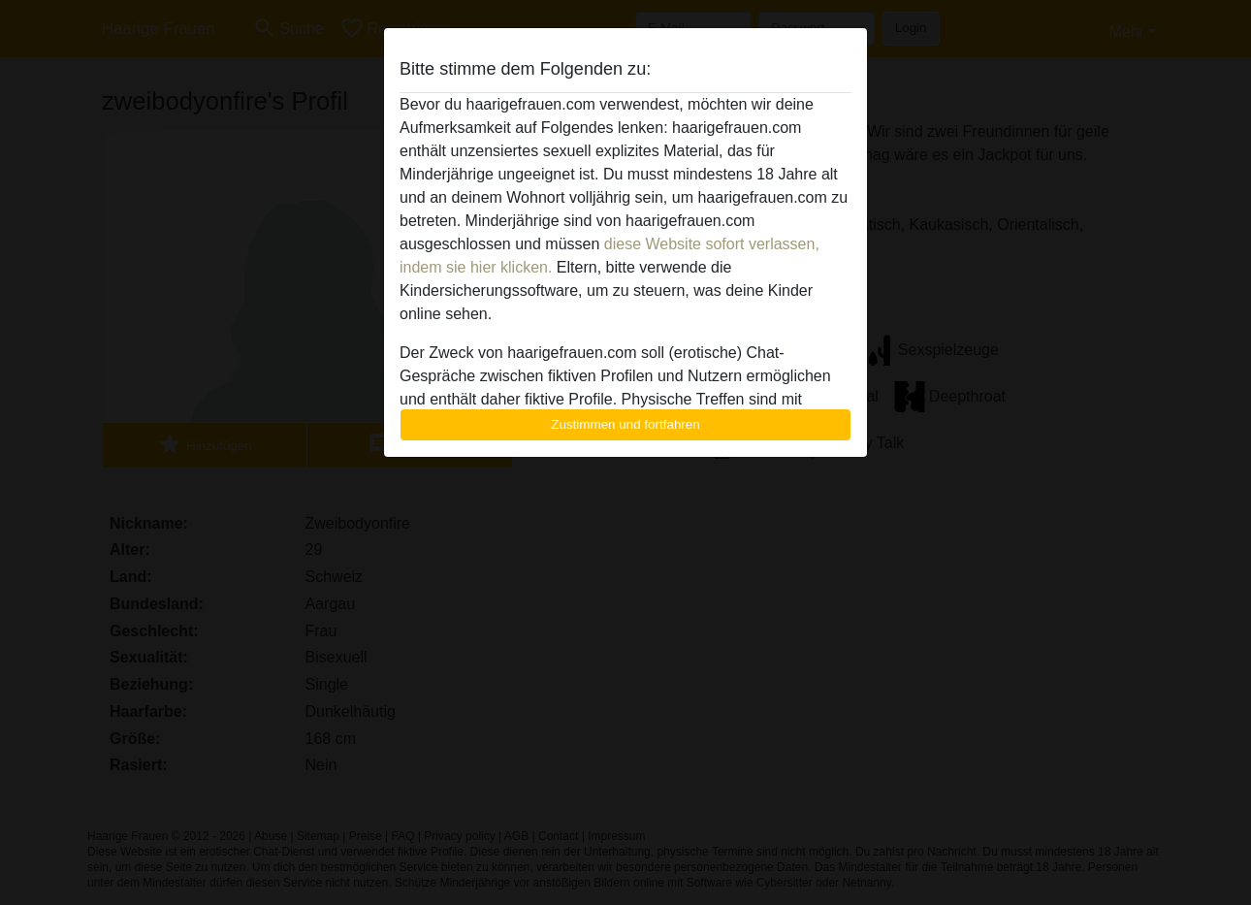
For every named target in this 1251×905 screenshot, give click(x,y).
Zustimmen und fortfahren (625, 424)
